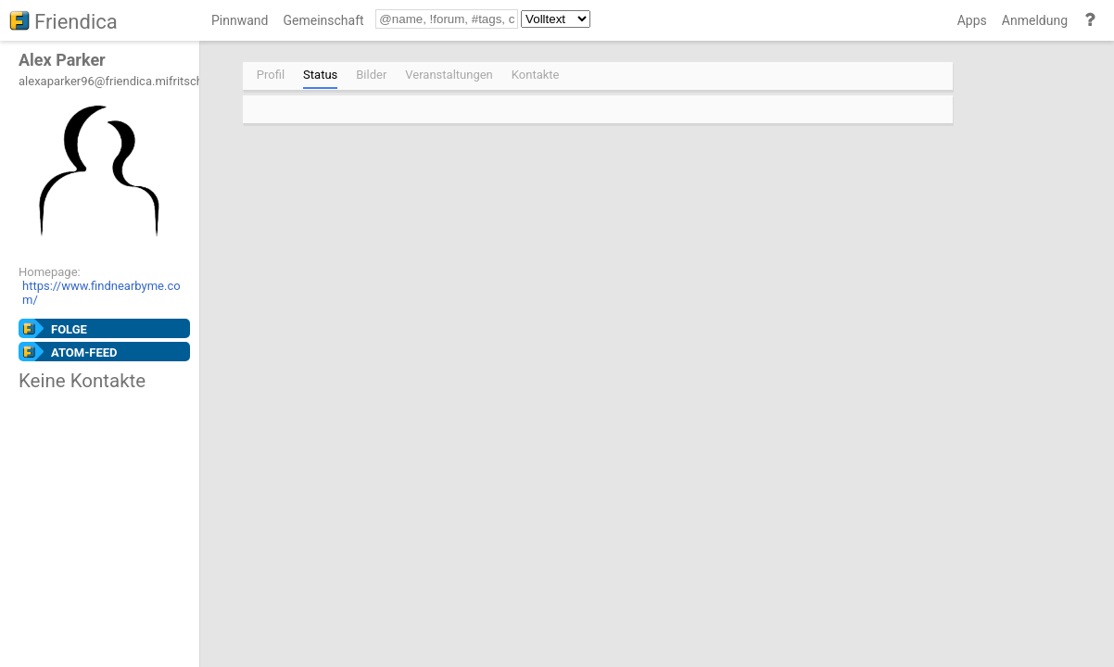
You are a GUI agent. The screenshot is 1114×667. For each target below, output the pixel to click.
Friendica (76, 21)
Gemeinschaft (323, 20)
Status (320, 75)
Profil (271, 75)
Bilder (371, 75)
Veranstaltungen (448, 75)
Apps (972, 20)
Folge (69, 329)
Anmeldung (1035, 20)
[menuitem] (239, 23)
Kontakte (536, 75)
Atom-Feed (84, 352)
